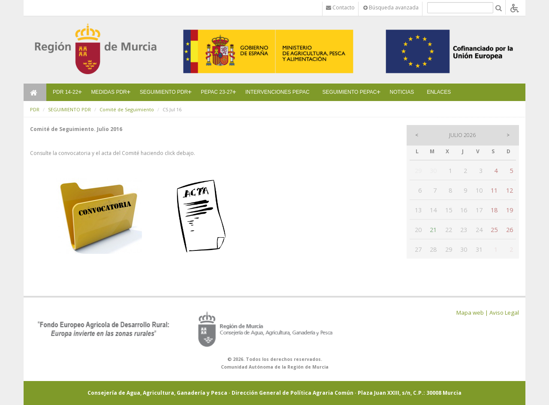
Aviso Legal (504, 312)
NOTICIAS (402, 92)
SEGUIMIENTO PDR (164, 92)
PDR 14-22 (65, 92)
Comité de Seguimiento (127, 109)
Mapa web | (472, 312)
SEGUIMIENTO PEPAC (350, 92)
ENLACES (439, 92)
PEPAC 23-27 (216, 92)
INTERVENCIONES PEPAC (277, 92)
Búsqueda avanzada (391, 7)
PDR (34, 109)
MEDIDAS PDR (109, 92)
